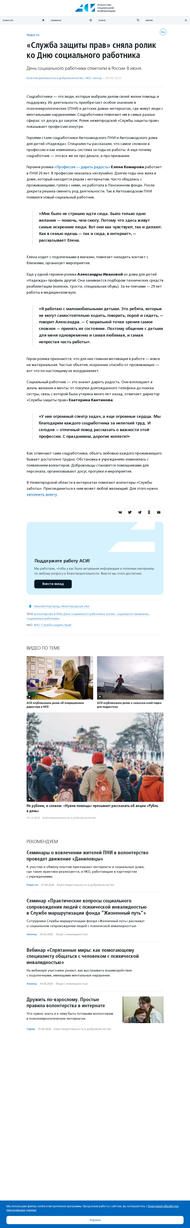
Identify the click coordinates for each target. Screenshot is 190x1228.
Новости (33, 35)
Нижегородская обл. (75, 606)
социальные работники (43, 618)
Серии (31, 1028)
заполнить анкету (42, 494)
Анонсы (32, 934)
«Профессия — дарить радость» (82, 167)
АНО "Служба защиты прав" (53, 625)
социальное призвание (132, 614)
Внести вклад (53, 584)
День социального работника (84, 614)
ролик (110, 614)
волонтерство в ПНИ (48, 614)
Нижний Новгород (46, 606)
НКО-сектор (93, 78)
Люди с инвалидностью (72, 934)
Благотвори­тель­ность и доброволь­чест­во (55, 78)
